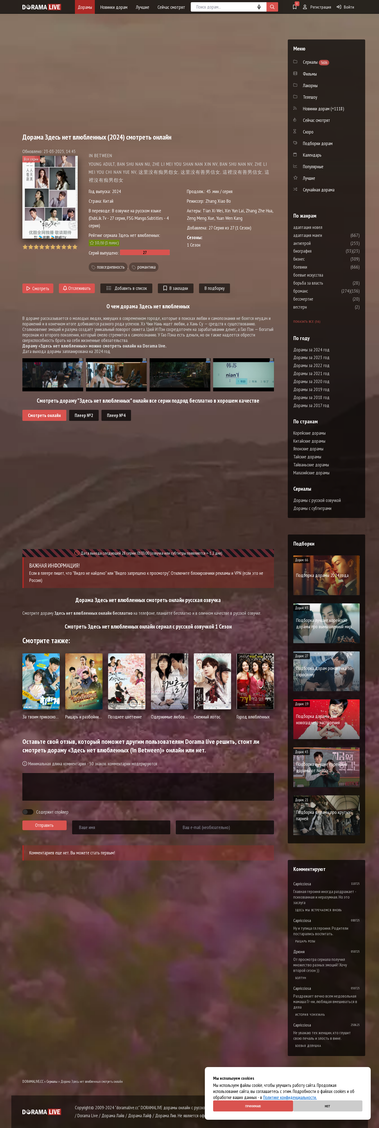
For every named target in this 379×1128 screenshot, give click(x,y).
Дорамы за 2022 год (311, 365)
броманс (317, 291)
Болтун (300, 978)
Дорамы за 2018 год (311, 397)
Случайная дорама (318, 190)
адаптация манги (324, 235)
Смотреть (38, 288)
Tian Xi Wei (213, 210)
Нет (327, 1106)
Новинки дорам (113, 7)
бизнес (315, 259)
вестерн (316, 307)
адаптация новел (324, 227)
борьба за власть (324, 283)
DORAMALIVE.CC (32, 1081)
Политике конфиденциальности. (290, 1097)
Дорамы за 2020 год (311, 381)
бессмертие (319, 299)
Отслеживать (77, 288)
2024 (116, 191)
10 (75, 247)
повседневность (111, 267)
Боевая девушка (308, 1046)
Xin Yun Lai (234, 210)
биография (319, 251)
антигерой (318, 243)
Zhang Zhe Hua (259, 210)
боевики (316, 267)
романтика (146, 267)
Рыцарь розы (305, 941)
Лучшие (142, 7)
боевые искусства (324, 275)
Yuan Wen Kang (229, 218)
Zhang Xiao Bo (218, 201)
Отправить (44, 825)
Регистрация (317, 7)
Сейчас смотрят (171, 7)
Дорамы (85, 7)
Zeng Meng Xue (200, 218)
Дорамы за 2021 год (311, 373)
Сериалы (51, 1081)
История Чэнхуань (310, 1014)
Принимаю (253, 1106)
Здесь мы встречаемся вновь (318, 910)
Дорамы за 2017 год (311, 405)
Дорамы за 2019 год (311, 389)
